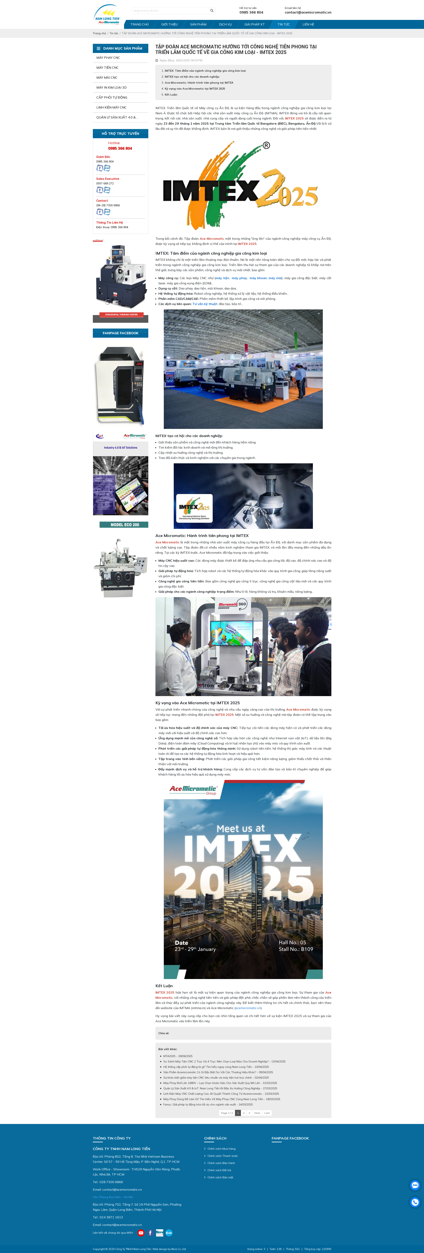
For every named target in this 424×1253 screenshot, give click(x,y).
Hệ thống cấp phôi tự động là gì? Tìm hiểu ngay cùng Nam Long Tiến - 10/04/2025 (216, 1067)
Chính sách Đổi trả (219, 1170)
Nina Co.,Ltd (178, 1249)
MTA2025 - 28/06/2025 (178, 1056)
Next (257, 1112)
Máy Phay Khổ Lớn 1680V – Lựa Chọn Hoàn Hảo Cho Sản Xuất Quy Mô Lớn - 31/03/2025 (220, 1083)
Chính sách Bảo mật (220, 1177)
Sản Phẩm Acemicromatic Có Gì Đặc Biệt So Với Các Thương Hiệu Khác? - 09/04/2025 (218, 1072)
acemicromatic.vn (248, 1008)
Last (267, 1112)
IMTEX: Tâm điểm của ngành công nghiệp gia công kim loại (205, 70)
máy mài (275, 278)
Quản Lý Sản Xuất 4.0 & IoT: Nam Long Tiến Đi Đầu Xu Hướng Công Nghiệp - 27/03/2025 (220, 1088)
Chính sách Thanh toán (223, 1156)
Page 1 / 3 (227, 1112)
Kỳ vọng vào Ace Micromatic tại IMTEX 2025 (195, 88)
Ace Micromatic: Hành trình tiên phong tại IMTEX (199, 82)
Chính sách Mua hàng (222, 1148)
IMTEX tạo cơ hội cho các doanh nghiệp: (192, 76)
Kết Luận (171, 94)
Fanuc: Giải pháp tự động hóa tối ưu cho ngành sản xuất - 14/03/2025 (208, 1104)
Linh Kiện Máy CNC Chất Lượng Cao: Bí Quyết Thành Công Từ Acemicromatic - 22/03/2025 (221, 1094)
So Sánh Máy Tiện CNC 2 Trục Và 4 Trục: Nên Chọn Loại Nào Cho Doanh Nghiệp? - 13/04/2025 (224, 1061)
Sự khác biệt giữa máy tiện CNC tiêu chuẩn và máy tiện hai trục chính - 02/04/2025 (216, 1077)
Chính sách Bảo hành (221, 1163)
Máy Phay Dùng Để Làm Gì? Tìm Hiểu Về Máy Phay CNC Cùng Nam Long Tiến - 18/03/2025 (221, 1099)
